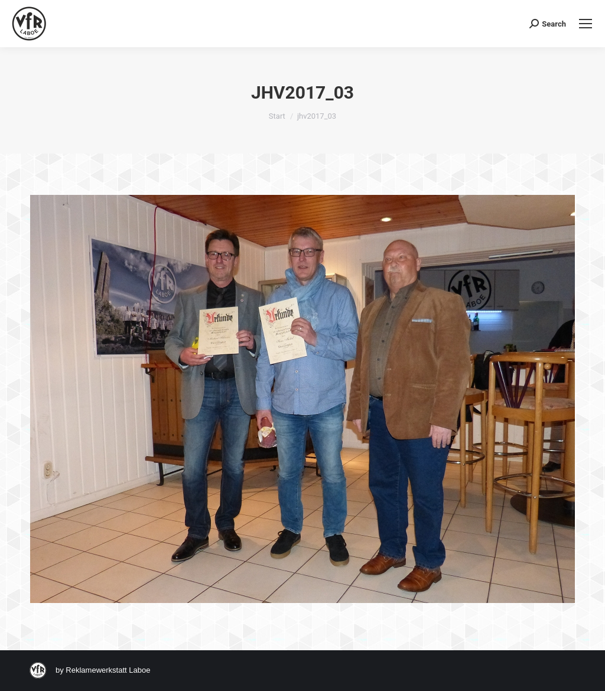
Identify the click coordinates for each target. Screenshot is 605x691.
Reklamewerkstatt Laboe (108, 670)
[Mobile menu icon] (585, 23)
